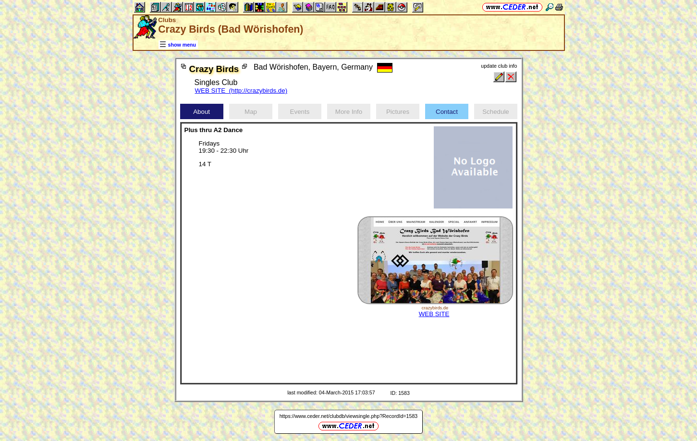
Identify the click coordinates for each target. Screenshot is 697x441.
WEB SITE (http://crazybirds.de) (241, 90)
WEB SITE (434, 314)
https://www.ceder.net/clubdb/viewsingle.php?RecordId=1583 (349, 416)
